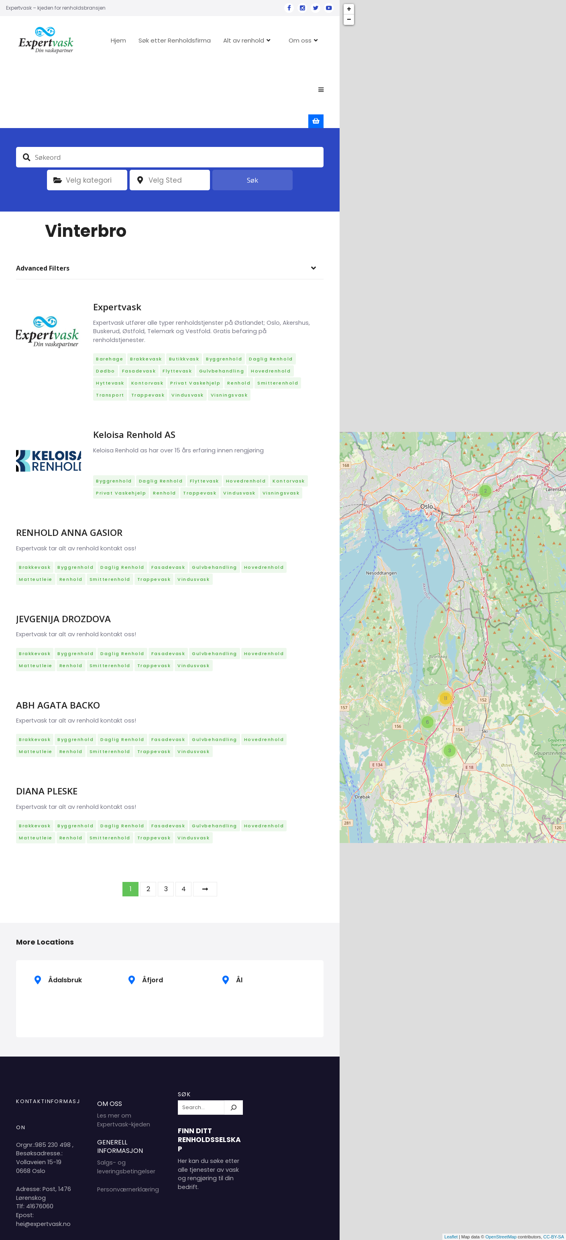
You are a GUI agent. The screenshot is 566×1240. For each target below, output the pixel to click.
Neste (205, 826)
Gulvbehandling (221, 308)
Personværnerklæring (128, 1127)
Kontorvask (147, 320)
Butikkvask (184, 296)
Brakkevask (146, 296)
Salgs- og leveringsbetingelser (126, 1104)
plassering (140, 117)
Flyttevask (177, 308)
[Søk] (233, 1045)
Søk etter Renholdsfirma (181, 40)
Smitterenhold (277, 320)
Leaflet (451, 1236)
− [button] (349, 19)
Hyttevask (110, 320)
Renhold (238, 320)
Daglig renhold (271, 296)
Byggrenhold (224, 296)
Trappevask (148, 332)
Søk (252, 117)
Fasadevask (139, 308)
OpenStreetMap (501, 1236)
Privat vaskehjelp (195, 320)
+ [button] (349, 9)
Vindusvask (187, 332)
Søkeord (26, 94)
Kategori (57, 117)
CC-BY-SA (553, 1236)
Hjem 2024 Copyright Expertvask (241, 1227)
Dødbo (105, 308)
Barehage (109, 296)
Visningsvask (229, 332)
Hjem (124, 40)
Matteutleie (36, 516)
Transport (110, 332)
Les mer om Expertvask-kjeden (123, 1057)
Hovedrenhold (271, 308)
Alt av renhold (250, 40)
